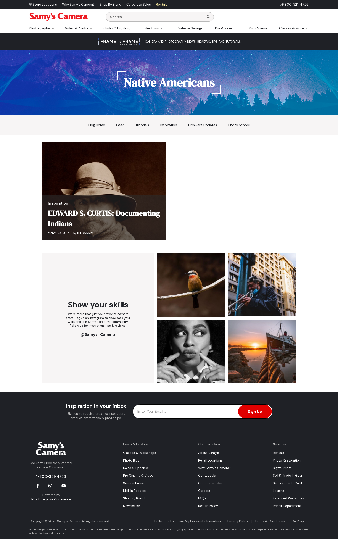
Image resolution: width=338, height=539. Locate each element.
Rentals (278, 453)
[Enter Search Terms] (156, 16)
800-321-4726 (297, 4)
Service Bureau (134, 483)
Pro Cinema (258, 28)
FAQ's (202, 498)
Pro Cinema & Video (138, 475)
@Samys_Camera (98, 334)
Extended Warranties (288, 498)
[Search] (208, 16)
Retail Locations (210, 460)
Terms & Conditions (270, 521)
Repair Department (287, 506)
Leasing (278, 491)
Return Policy (208, 506)
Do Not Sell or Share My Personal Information (187, 521)
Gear (120, 125)
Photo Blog (131, 460)
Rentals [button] (161, 4)
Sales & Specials (135, 468)
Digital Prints (282, 468)
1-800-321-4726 (51, 476)
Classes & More (291, 28)
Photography (39, 28)
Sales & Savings (190, 28)
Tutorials (142, 125)
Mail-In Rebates (134, 491)
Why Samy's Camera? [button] (78, 4)
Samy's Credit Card (287, 483)
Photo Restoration (287, 460)
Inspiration (168, 125)
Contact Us (207, 475)
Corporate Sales (210, 483)
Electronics (153, 28)
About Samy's (208, 453)
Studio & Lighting (116, 28)
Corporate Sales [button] (138, 4)
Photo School (239, 125)
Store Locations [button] (43, 4)
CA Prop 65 (300, 521)
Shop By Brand (134, 498)
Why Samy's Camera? (214, 468)
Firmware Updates (202, 125)
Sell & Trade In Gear (287, 475)
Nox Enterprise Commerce (51, 499)
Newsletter (131, 506)
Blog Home (96, 125)
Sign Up (255, 411)
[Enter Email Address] (202, 411)
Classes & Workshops (139, 453)
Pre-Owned (224, 28)
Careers (204, 491)
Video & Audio (76, 28)
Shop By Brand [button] (110, 4)
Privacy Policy (237, 521)
